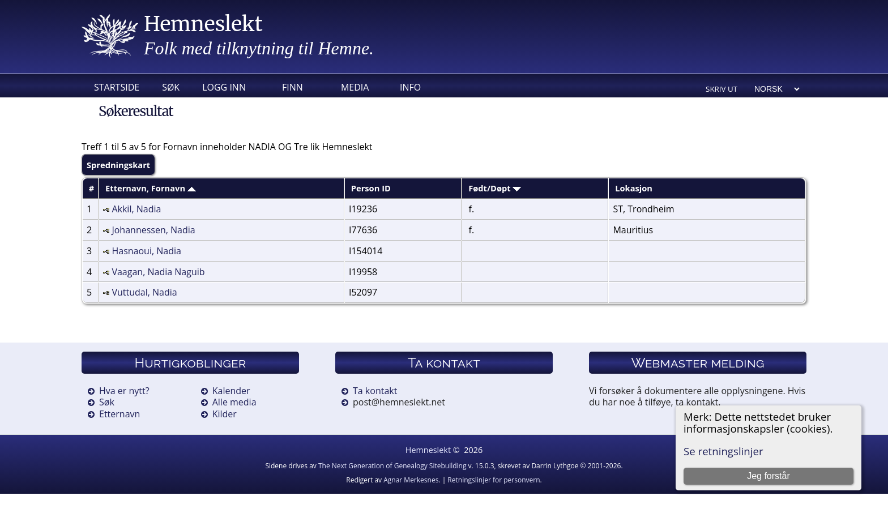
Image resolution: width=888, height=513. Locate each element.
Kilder (224, 414)
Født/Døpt (494, 188)
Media (355, 87)
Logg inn (224, 87)
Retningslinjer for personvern (493, 480)
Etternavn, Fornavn (150, 188)
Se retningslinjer (723, 451)
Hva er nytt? (124, 390)
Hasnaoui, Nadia (146, 251)
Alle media (234, 402)
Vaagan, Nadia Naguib (158, 272)
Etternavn (119, 414)
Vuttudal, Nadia (144, 292)
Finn (292, 87)
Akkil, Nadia (136, 209)
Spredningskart (118, 164)
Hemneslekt (203, 24)
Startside (116, 87)
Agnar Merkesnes (410, 480)
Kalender (231, 390)
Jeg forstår (768, 476)
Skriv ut (721, 89)
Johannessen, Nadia (153, 230)
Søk (171, 87)
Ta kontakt (375, 390)
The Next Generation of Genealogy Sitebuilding (392, 466)
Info (410, 87)
